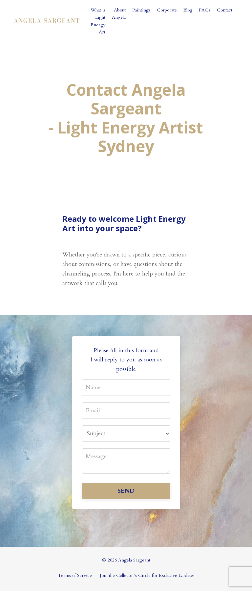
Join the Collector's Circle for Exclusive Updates (147, 575)
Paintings (141, 10)
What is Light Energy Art (98, 21)
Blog (187, 10)
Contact (224, 10)
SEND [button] (126, 491)
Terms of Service (75, 575)
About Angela (119, 13)
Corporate (167, 10)
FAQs (204, 10)
